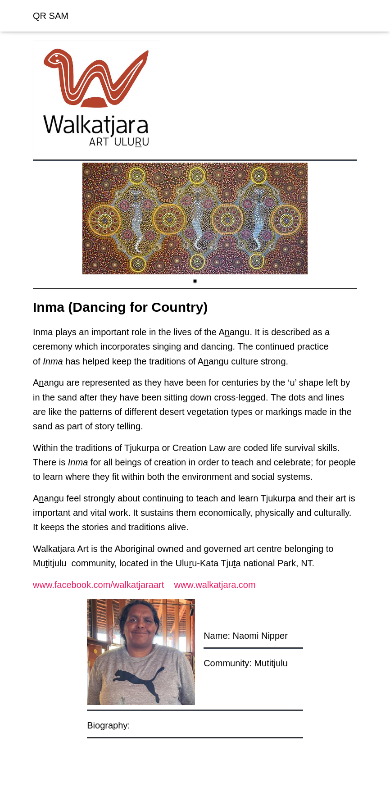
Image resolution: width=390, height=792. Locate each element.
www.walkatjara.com (214, 585)
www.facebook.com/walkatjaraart (98, 585)
